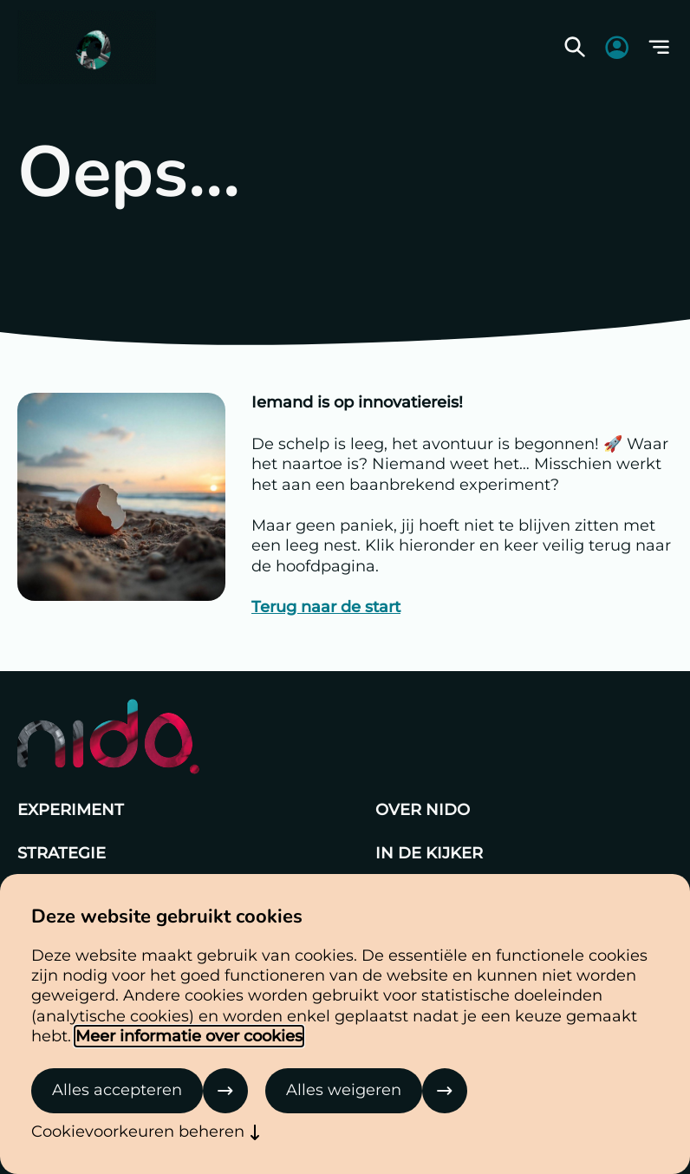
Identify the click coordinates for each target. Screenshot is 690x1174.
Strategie (61, 853)
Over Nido (422, 809)
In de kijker (429, 853)
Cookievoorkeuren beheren (137, 1131)
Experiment (70, 809)
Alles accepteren (117, 1089)
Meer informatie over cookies (189, 1036)
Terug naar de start (325, 606)
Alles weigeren (343, 1089)
